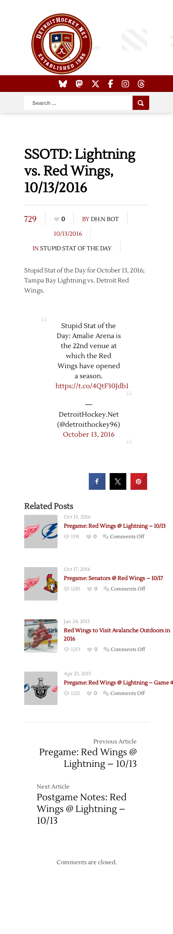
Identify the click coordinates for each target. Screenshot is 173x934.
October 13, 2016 (89, 434)
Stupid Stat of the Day (76, 248)
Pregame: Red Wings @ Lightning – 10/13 (114, 526)
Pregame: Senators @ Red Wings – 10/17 (113, 578)
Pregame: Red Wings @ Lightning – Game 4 (118, 683)
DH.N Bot (105, 219)
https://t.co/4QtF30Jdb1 (92, 386)
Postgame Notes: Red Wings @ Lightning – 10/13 (82, 809)
